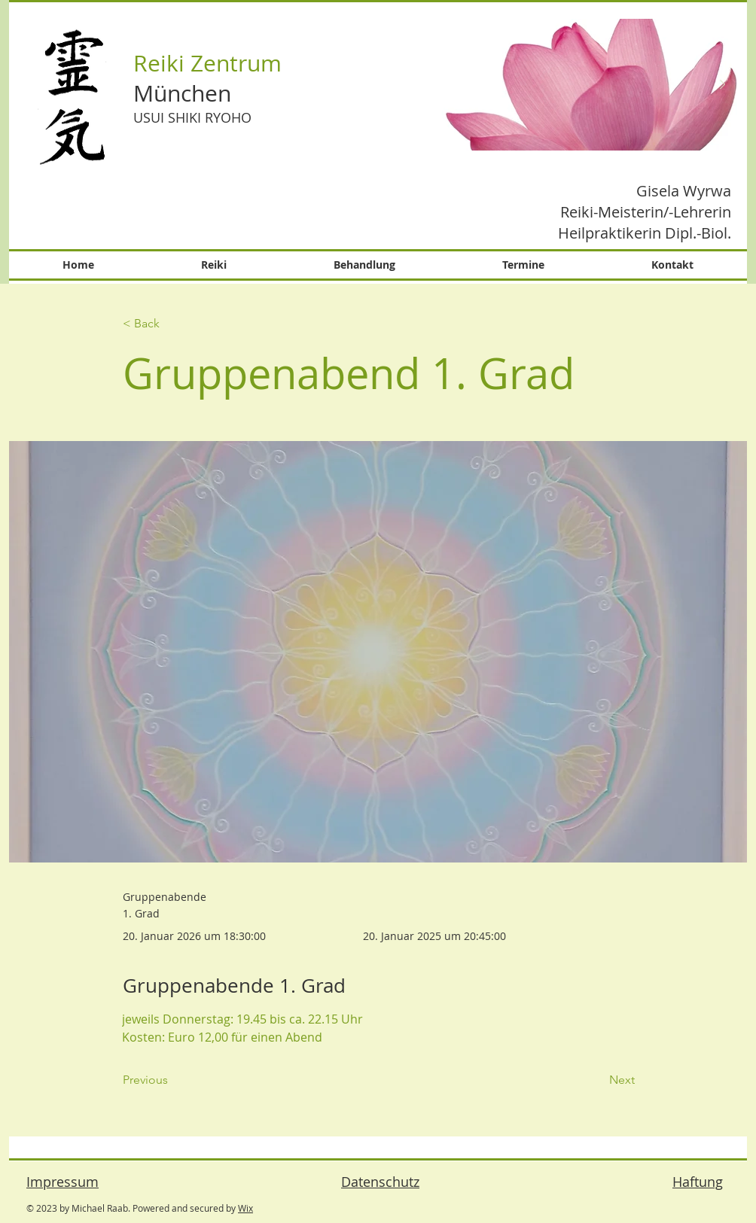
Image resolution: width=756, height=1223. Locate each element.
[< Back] (172, 324)
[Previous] (172, 1080)
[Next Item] (722, 85)
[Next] (597, 1080)
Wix (245, 1208)
